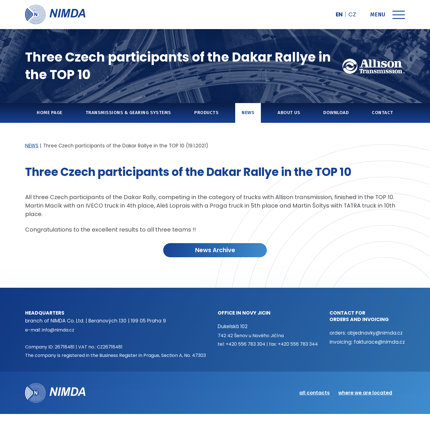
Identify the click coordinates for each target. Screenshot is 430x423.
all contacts (314, 392)
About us (289, 112)
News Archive (215, 250)
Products (206, 112)
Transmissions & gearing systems (128, 112)
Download (336, 112)
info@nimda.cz (58, 330)
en (339, 14)
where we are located (365, 392)
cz (352, 14)
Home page (49, 112)
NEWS (248, 112)
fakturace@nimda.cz (379, 342)
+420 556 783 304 (245, 344)
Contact (382, 112)
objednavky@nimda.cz (375, 333)
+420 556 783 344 (298, 344)
